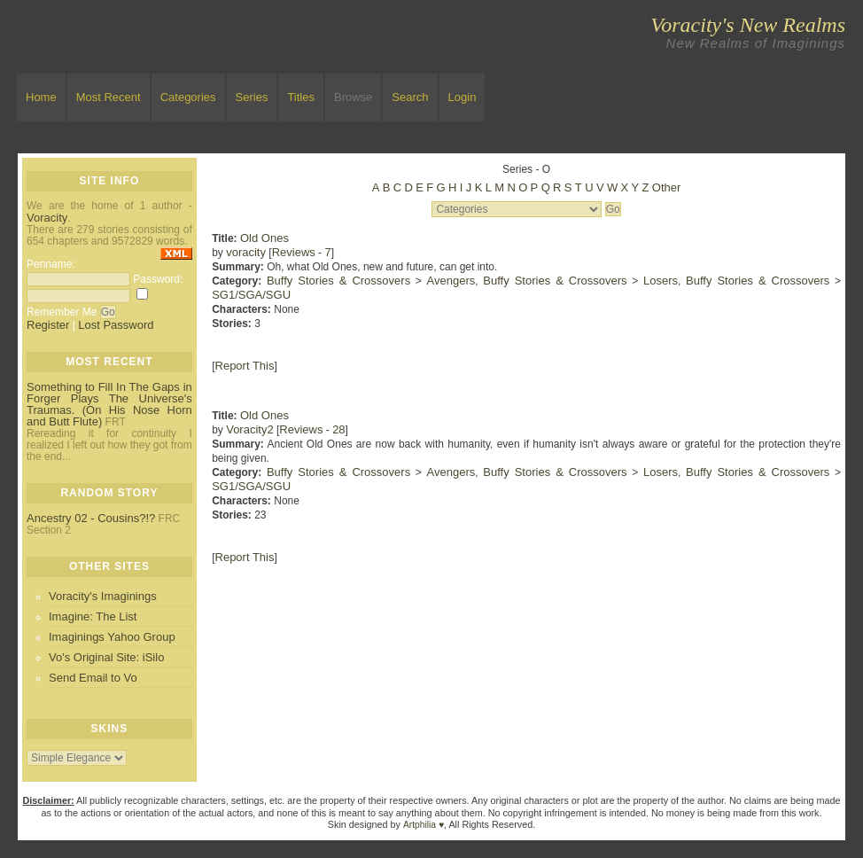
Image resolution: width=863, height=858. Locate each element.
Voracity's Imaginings (103, 596)
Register (48, 325)
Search (410, 97)
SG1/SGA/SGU (251, 294)
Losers (660, 280)
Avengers (451, 280)
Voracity (47, 217)
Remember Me (62, 312)
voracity (246, 252)
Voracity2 (249, 429)
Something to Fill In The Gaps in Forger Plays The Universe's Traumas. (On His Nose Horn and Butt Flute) (109, 404)
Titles (301, 97)
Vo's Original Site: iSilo (106, 657)
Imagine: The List (92, 616)
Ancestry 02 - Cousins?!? (91, 518)
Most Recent (108, 97)
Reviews (293, 252)
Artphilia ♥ (423, 825)
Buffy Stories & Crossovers (338, 280)
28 (338, 429)
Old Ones (264, 238)
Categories (188, 97)
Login (462, 97)
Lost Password (115, 325)
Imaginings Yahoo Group (112, 637)
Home (41, 97)
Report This (245, 365)
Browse (353, 97)
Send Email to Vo (93, 677)
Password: (158, 279)
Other (666, 187)
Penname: (51, 264)
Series (252, 97)
